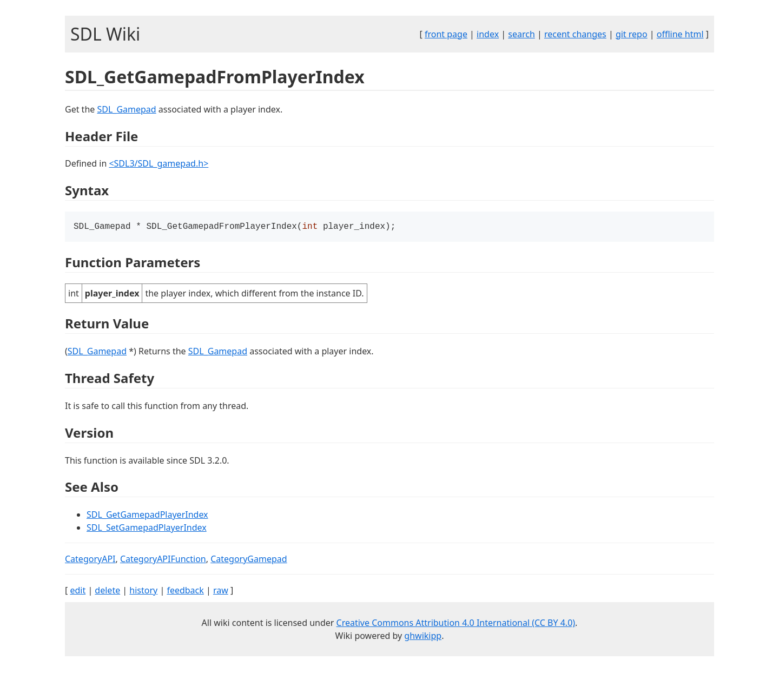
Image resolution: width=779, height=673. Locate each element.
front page (446, 34)
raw (220, 591)
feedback (185, 591)
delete (107, 591)
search (521, 34)
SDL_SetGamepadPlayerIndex (147, 529)
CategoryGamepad (248, 560)
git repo (632, 34)
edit (77, 591)
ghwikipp (422, 637)
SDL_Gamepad (126, 109)
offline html (680, 34)
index (488, 34)
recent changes (575, 34)
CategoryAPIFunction (163, 560)
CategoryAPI (90, 560)
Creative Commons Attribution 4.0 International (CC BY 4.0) (456, 624)
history (143, 591)
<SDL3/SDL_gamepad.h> (158, 163)
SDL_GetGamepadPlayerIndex (147, 516)
